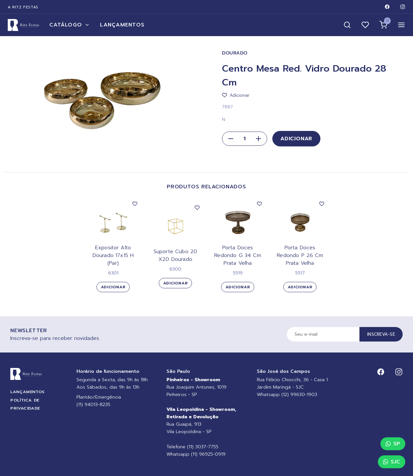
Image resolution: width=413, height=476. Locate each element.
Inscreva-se (381, 334)
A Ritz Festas (23, 7)
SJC (391, 462)
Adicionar (296, 139)
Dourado (234, 53)
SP (393, 444)
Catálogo (69, 25)
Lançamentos (122, 25)
